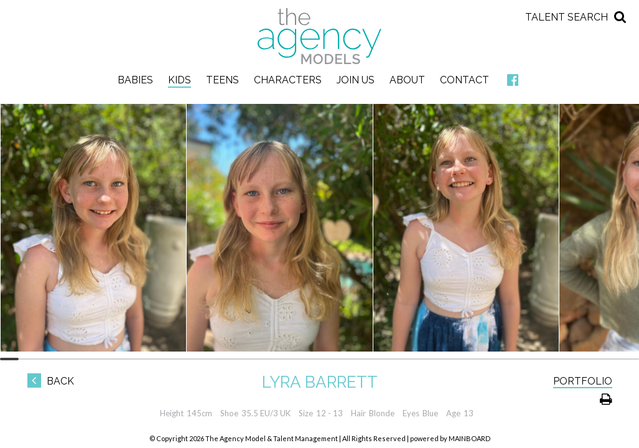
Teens (222, 80)
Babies (135, 80)
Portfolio (582, 381)
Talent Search (566, 17)
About (407, 80)
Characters (288, 80)
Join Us (356, 80)
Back (50, 381)
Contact (464, 80)
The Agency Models (320, 36)
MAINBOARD (469, 438)
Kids (179, 80)
